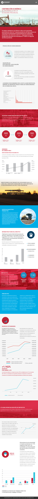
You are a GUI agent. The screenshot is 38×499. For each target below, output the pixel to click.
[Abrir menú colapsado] (36, 2)
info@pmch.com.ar (31, 497)
